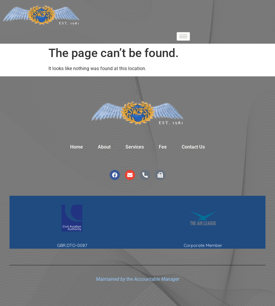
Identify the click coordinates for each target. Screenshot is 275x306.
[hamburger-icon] (183, 36)
